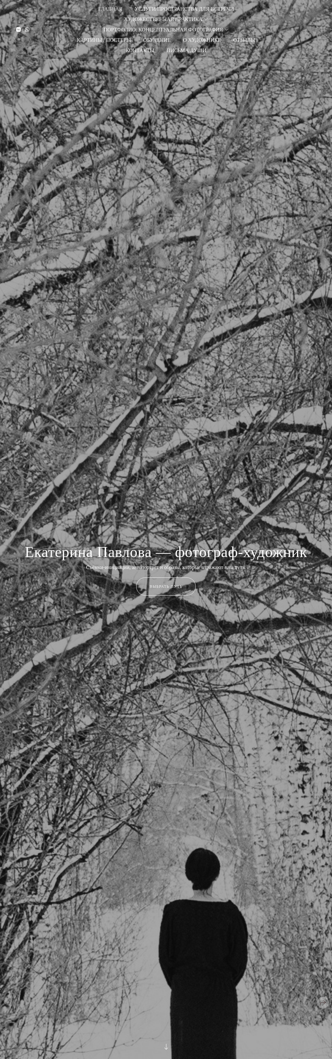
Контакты (140, 50)
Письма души (186, 50)
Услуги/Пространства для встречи (184, 9)
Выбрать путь (165, 586)
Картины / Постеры (104, 40)
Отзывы (244, 40)
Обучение (157, 40)
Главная (110, 9)
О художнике (202, 40)
